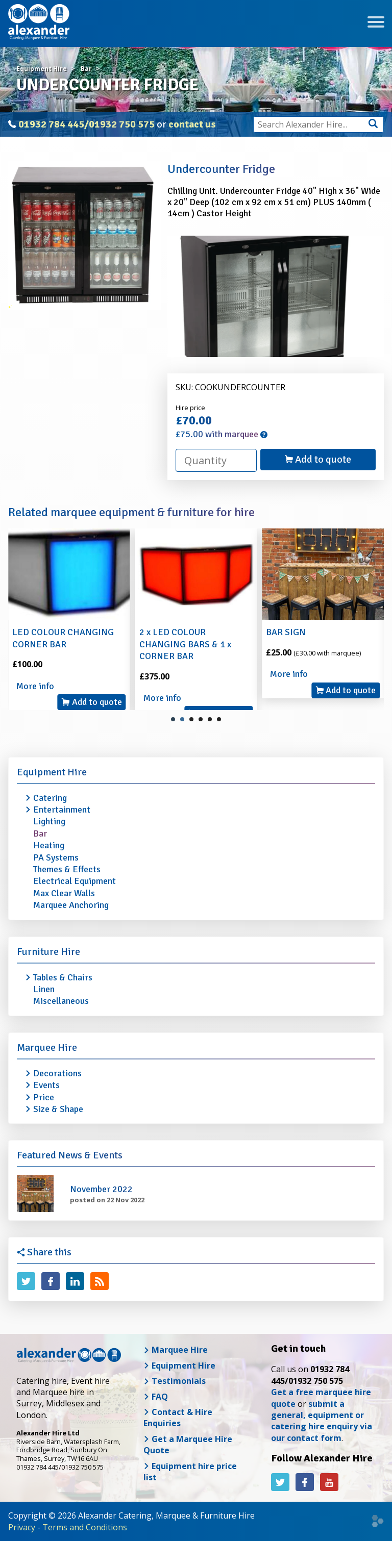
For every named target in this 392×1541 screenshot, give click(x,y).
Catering (50, 797)
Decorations (57, 1073)
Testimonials (174, 1380)
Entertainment (61, 809)
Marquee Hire (47, 1047)
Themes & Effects (67, 869)
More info (35, 686)
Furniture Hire (48, 951)
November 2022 (101, 1189)
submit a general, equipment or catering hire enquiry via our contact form (321, 1421)
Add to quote (318, 459)
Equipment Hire (52, 772)
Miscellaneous (61, 1000)
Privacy (21, 1527)
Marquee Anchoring (71, 905)
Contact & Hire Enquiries (177, 1417)
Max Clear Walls (64, 893)
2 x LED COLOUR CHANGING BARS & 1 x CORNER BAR (185, 644)
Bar (40, 833)
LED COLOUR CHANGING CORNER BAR (63, 637)
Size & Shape (58, 1109)
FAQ (155, 1396)
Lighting (49, 821)
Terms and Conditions (84, 1527)
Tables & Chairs (62, 977)
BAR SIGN (286, 632)
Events (46, 1085)
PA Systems (56, 857)
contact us (192, 124)
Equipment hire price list (190, 1471)
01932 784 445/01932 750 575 (86, 124)
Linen (44, 989)
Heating (48, 845)
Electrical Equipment (74, 881)
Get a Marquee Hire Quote (187, 1444)
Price (43, 1097)
